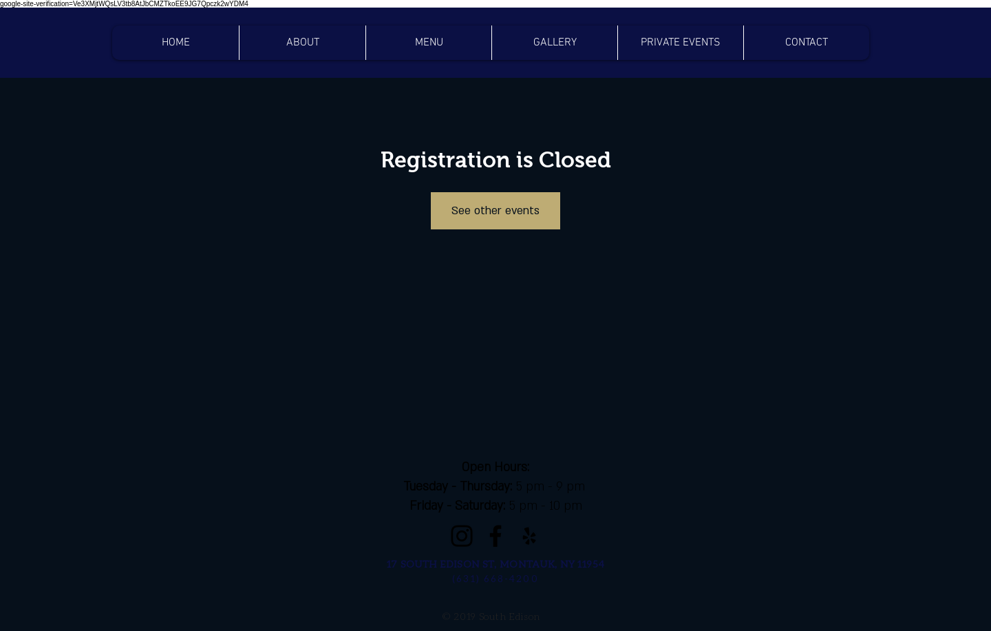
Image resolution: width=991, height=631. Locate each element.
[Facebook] (495, 535)
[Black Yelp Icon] (529, 535)
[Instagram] (461, 535)
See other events (495, 210)
